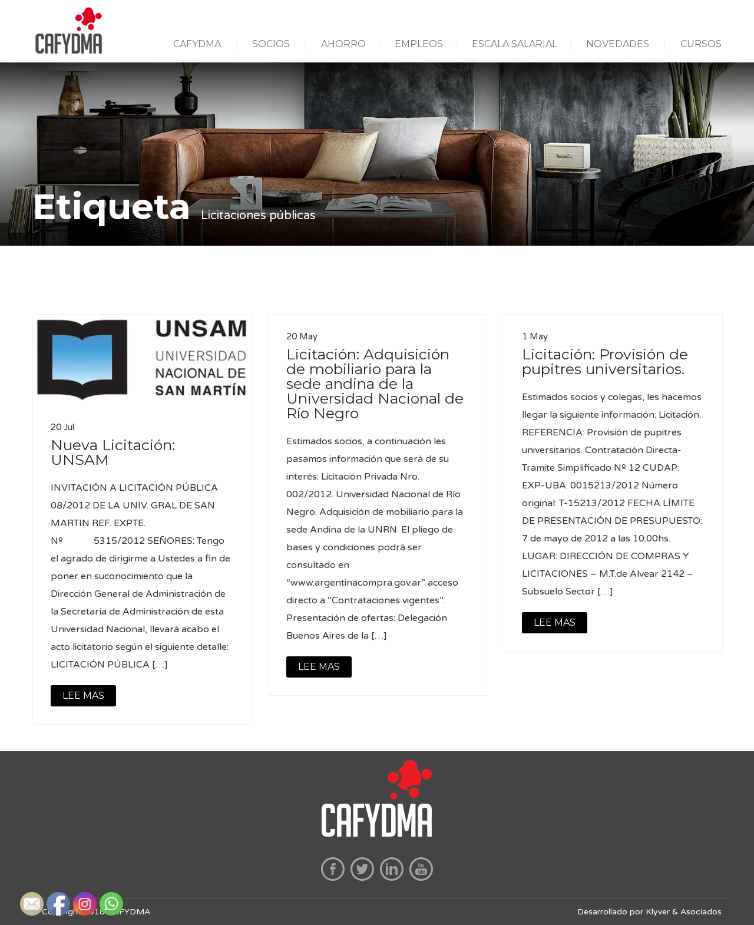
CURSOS (701, 43)
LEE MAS (83, 695)
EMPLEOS (419, 43)
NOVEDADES (617, 43)
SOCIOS (271, 43)
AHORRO (343, 43)
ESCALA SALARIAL (514, 43)
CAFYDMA (197, 43)
